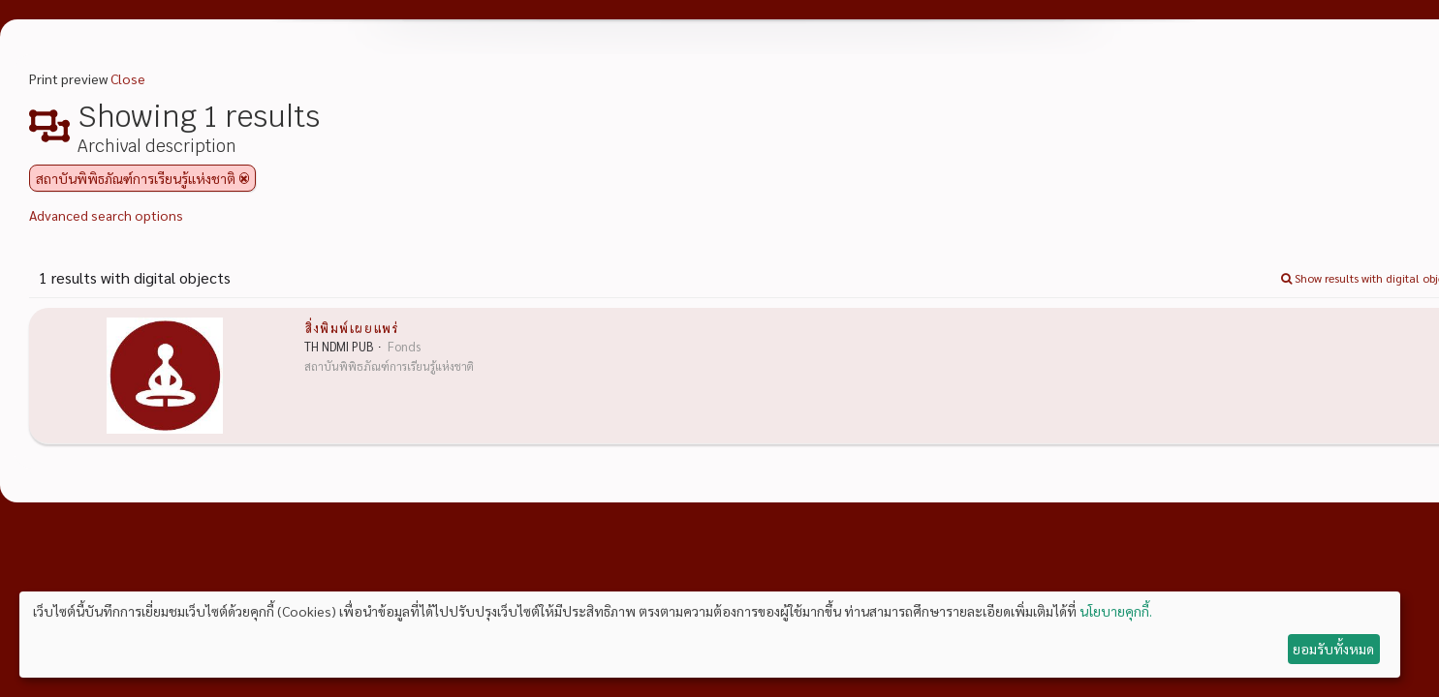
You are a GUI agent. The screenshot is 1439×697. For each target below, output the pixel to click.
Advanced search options (106, 215)
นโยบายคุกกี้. (1115, 611)
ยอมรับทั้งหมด (1333, 648)
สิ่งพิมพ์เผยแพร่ (351, 327)
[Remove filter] (244, 178)
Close (127, 78)
